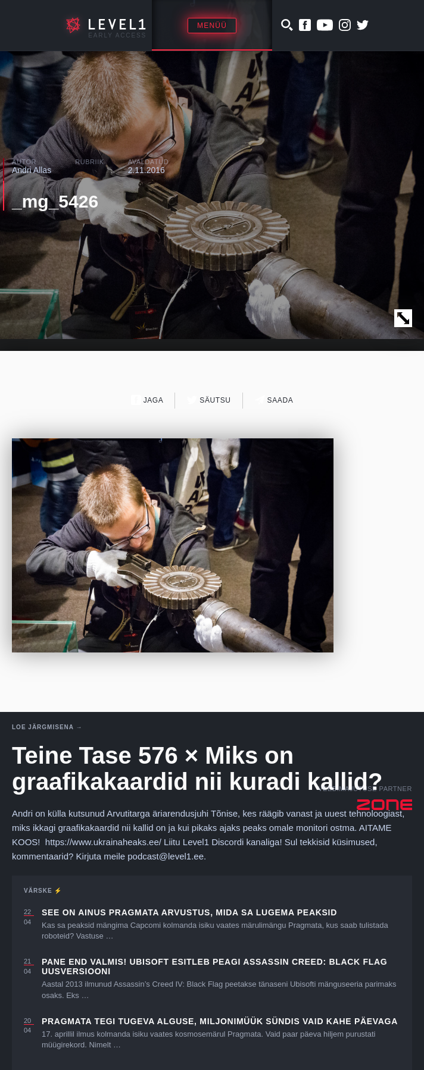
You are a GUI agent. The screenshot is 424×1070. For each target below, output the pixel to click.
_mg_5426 (55, 201)
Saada (274, 400)
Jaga (147, 400)
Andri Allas (31, 170)
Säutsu (208, 400)
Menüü (212, 25)
